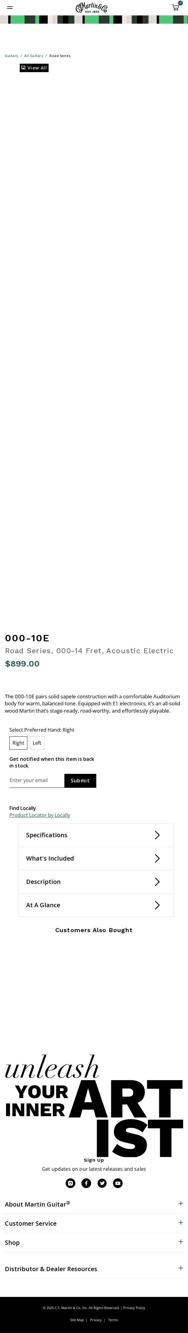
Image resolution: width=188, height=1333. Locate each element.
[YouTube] (118, 1183)
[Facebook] (86, 1183)
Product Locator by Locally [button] (39, 815)
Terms (113, 1320)
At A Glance (43, 905)
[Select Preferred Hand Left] (37, 743)
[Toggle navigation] (10, 8)
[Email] (36, 780)
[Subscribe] (80, 780)
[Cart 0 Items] (175, 9)
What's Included (50, 858)
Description (43, 882)
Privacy (96, 1320)
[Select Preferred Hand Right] (18, 743)
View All (34, 68)
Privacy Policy (134, 1307)
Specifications (46, 835)
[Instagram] (70, 1183)
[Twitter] (102, 1183)
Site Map (77, 1320)
